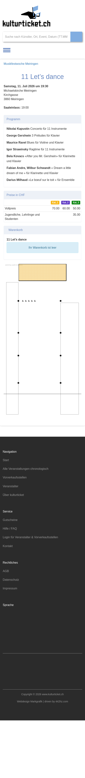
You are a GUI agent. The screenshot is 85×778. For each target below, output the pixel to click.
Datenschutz (11, 638)
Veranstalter (11, 545)
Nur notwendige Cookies (43, 427)
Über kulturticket (14, 554)
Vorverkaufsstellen (16, 536)
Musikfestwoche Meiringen (22, 64)
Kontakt (8, 605)
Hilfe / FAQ (10, 587)
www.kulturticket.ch (53, 752)
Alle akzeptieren (42, 419)
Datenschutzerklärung (47, 411)
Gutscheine (10, 579)
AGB (6, 630)
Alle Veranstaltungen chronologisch (27, 528)
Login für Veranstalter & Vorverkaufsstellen (32, 596)
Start (6, 519)
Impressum (10, 647)
